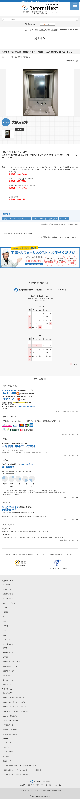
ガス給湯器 (6, 584)
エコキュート (7, 589)
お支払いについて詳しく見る (69, 434)
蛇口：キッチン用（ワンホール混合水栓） (16, 702)
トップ (25, 30)
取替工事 (43, 219)
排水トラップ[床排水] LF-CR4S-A (21, 179)
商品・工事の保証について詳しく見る (67, 411)
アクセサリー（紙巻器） (10, 720)
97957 (12, 219)
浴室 (4, 630)
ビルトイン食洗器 (8, 598)
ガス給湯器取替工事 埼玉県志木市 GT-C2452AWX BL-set (57, 237)
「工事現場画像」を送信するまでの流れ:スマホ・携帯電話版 (22, 770)
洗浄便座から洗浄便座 (10, 730)
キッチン (6, 607)
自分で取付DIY (7, 693)
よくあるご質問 (8, 752)
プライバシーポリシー (33, 790)
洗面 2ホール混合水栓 (10, 716)
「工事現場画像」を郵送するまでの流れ (15, 775)
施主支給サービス (8, 671)
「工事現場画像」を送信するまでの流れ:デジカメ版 (19, 765)
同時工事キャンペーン (10, 666)
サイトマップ (23, 790)
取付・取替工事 (8, 652)
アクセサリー (7, 640)
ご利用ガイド (7, 742)
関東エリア (30, 785)
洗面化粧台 (26, 57)
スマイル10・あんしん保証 (11, 662)
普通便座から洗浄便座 (10, 734)
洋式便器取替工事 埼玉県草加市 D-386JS (18, 233)
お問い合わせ (7, 685)
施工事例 (6, 657)
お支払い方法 (7, 756)
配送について (7, 761)
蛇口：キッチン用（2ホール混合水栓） (15, 707)
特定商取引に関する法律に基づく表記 (51, 790)
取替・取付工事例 (33, 30)
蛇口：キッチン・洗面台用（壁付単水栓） (16, 711)
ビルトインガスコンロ (10, 603)
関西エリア (39, 785)
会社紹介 (22, 785)
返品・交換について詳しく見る (69, 540)
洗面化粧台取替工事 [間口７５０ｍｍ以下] (24, 185)
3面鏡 (5, 219)
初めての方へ (7, 747)
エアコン (6, 626)
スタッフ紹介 (57, 785)
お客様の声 (6, 675)
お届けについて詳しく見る (70, 497)
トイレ (5, 617)
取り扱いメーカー (8, 680)
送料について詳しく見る (71, 519)
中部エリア (47, 785)
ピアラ (35, 219)
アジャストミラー (24, 219)
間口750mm (64, 219)
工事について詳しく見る (71, 455)
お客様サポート (8, 648)
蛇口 (4, 635)
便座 (4, 621)
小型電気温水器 (8, 594)
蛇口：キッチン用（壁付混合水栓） (14, 697)
